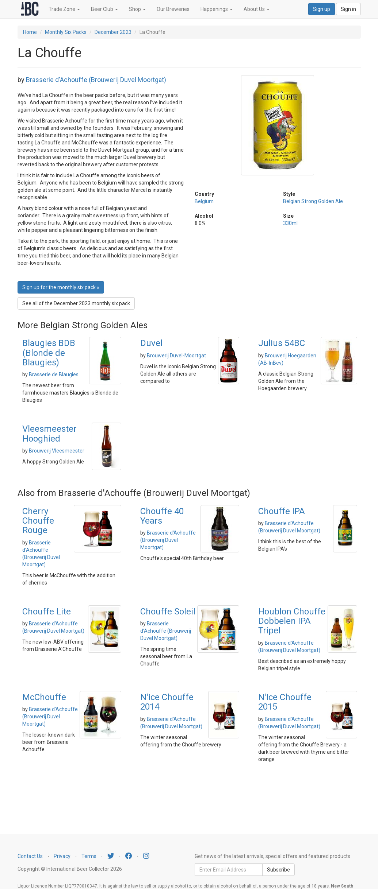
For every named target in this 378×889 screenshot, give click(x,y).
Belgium (204, 201)
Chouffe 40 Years (162, 516)
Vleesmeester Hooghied (49, 433)
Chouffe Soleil (167, 611)
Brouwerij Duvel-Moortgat (176, 355)
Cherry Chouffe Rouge (38, 521)
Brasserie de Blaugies (54, 374)
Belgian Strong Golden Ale (313, 201)
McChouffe (44, 697)
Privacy (62, 856)
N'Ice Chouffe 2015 (285, 702)
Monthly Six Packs (66, 32)
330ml (290, 223)
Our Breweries (173, 9)
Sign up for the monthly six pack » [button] (60, 287)
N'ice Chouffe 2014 (167, 702)
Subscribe (278, 870)
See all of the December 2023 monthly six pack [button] (76, 303)
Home (30, 32)
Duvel (151, 343)
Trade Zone (64, 9)
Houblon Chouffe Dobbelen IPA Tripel (291, 621)
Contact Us (30, 856)
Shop (137, 9)
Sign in (348, 9)
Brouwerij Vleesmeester (56, 451)
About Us (257, 9)
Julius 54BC (281, 343)
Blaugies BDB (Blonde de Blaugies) (48, 353)
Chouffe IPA (281, 511)
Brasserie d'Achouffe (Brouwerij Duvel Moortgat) (96, 80)
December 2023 (113, 32)
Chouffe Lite (46, 611)
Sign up (321, 9)
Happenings (217, 9)
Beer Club (104, 9)
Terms (88, 856)
